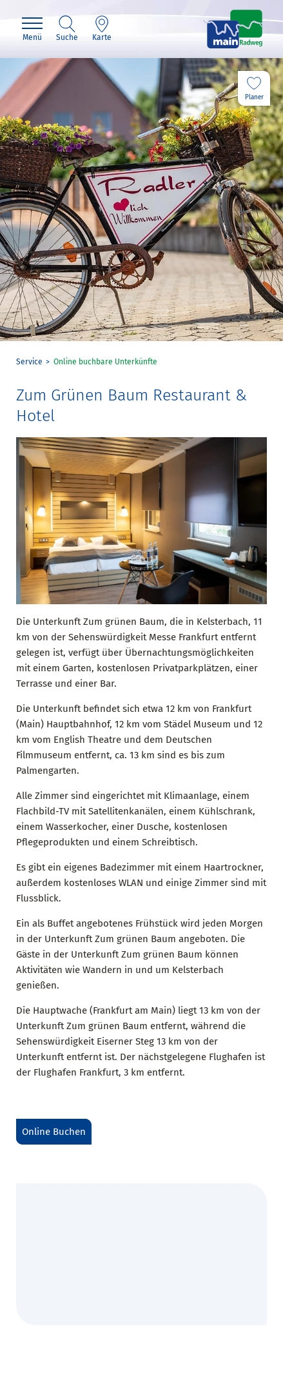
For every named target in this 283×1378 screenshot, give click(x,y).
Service (29, 361)
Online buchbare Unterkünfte (105, 361)
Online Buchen (54, 1131)
